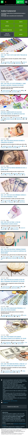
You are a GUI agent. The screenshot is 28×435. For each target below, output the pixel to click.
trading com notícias (17, 90)
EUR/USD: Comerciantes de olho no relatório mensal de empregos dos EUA (13, 113)
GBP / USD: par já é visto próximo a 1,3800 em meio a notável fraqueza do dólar (13, 84)
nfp (5, 120)
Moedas (7, 26)
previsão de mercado (5, 92)
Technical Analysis (7, 30)
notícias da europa (6, 286)
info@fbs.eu (5, 402)
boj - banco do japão (6, 200)
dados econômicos (6, 62)
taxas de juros (16, 229)
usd (24, 63)
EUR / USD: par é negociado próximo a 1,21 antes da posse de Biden (13, 309)
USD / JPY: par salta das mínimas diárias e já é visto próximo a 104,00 (13, 196)
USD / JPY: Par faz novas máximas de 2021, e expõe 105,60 (14, 168)
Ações (20, 30)
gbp (23, 90)
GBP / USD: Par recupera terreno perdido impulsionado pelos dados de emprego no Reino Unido (13, 251)
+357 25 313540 (6, 401)
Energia (21, 26)
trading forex (3, 147)
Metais (20, 34)
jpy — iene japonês (10, 175)
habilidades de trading (7, 146)
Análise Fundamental (7, 34)
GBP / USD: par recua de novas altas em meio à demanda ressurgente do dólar (12, 280)
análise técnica (18, 63)
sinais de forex (22, 202)
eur (24, 119)
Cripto (20, 22)
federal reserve (5, 228)
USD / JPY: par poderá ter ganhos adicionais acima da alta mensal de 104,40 (13, 337)
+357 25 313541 (14, 401)
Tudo (7, 22)
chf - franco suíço (9, 63)
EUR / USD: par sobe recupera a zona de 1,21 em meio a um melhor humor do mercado (14, 365)
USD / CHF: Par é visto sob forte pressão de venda (14, 56)
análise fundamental (16, 62)
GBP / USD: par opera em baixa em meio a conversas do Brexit (13, 141)
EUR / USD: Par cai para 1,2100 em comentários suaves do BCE (10, 223)
